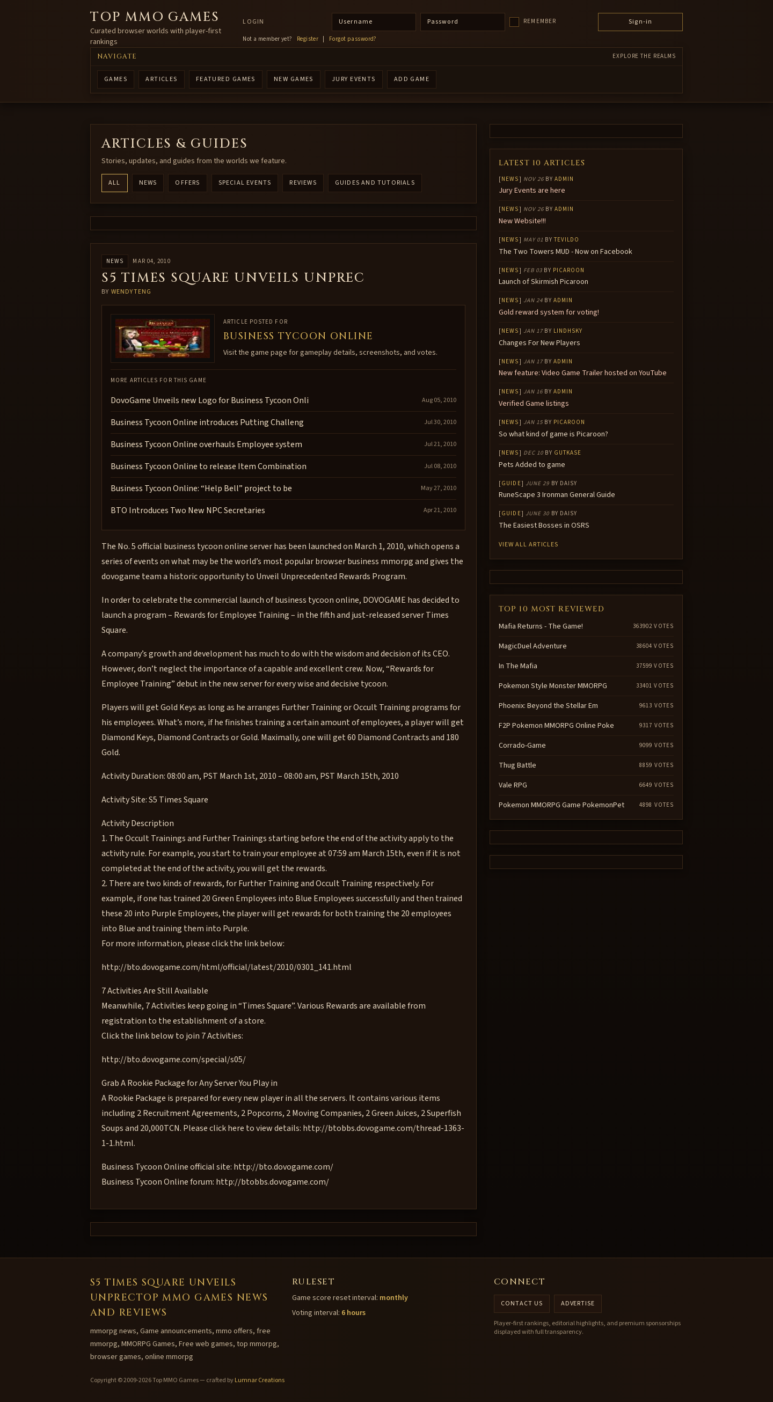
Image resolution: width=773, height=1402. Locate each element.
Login (253, 22)
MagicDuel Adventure (533, 646)
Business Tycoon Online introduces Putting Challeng (207, 422)
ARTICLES (161, 79)
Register (308, 39)
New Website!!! (522, 221)
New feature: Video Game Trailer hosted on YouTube (583, 373)
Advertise (578, 1303)
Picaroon (569, 270)
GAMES (115, 79)
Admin (564, 179)
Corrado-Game (522, 745)
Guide (511, 483)
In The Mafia (518, 666)
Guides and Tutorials (375, 182)
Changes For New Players (539, 343)
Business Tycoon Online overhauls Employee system (206, 444)
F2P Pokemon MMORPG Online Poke (556, 725)
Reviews (302, 182)
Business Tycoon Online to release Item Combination (209, 466)
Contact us (522, 1303)
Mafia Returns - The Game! (541, 626)
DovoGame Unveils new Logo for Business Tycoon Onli (210, 400)
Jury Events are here (532, 190)
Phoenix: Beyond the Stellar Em (548, 705)
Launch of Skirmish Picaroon (543, 281)
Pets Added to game (532, 464)
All (114, 182)
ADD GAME (412, 79)
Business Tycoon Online (298, 336)
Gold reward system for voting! (549, 312)
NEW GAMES (293, 79)
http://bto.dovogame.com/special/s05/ (173, 1059)
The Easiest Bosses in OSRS (544, 525)
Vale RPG (513, 785)
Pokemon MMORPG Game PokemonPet (561, 805)
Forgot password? (353, 39)
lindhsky (568, 331)
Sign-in (640, 21)
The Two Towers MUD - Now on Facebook (565, 251)
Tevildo (567, 240)
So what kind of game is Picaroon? (553, 434)
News (148, 182)
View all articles (528, 544)
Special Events (245, 182)
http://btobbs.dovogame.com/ (272, 1182)
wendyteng (131, 291)
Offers (187, 182)
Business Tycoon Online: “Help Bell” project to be (201, 488)
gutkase (568, 453)
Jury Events (354, 79)
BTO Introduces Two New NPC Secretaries (188, 510)
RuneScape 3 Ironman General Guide (557, 495)
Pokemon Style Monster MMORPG (553, 686)
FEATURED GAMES (226, 79)
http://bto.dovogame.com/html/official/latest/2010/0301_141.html (226, 967)
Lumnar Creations (260, 1380)
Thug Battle (517, 765)
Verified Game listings (534, 403)
